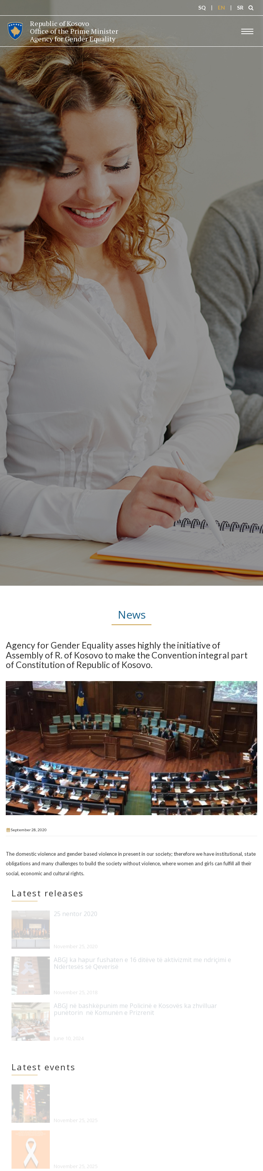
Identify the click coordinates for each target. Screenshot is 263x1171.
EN (221, 7)
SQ (202, 7)
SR (240, 7)
